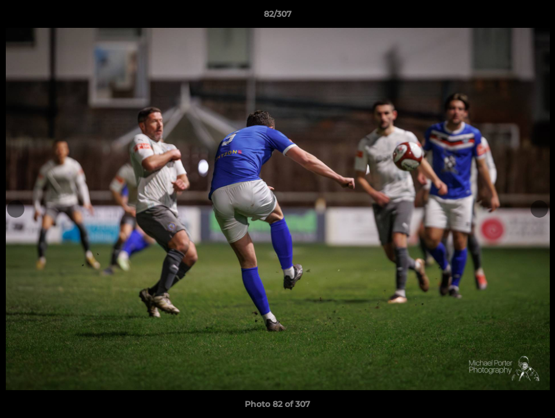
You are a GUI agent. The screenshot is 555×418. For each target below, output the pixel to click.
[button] (534, 17)
